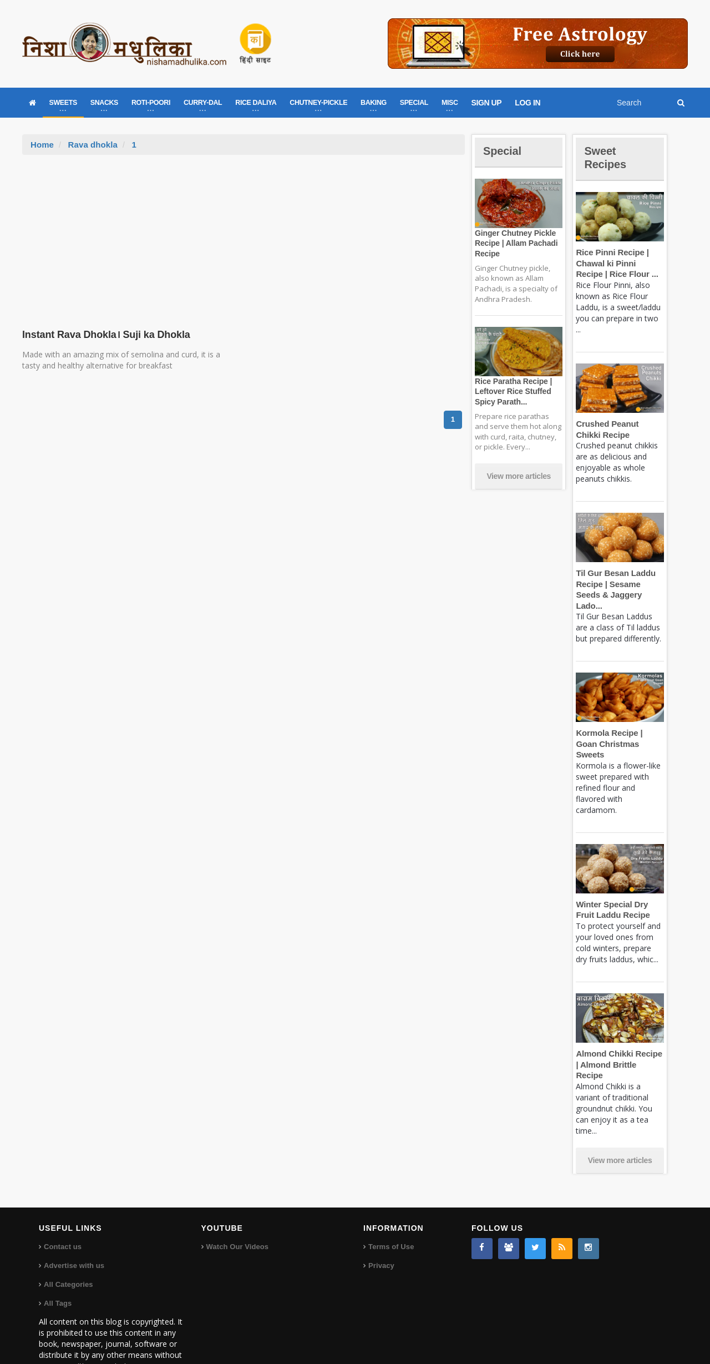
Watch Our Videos (237, 1214)
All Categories (68, 1251)
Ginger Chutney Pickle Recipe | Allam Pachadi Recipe (515, 243)
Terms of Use (390, 1214)
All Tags (58, 1270)
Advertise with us (74, 1233)
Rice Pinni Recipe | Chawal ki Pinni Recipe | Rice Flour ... (619, 263)
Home (42, 144)
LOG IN (527, 102)
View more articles (518, 476)
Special (503, 151)
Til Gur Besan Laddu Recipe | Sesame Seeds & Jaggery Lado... (619, 583)
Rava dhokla (92, 144)
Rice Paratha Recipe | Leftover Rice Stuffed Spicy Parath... (512, 391)
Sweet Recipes (607, 157)
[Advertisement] (243, 238)
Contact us (62, 1214)
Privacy (381, 1233)
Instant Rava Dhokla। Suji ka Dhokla (103, 334)
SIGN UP (486, 102)
